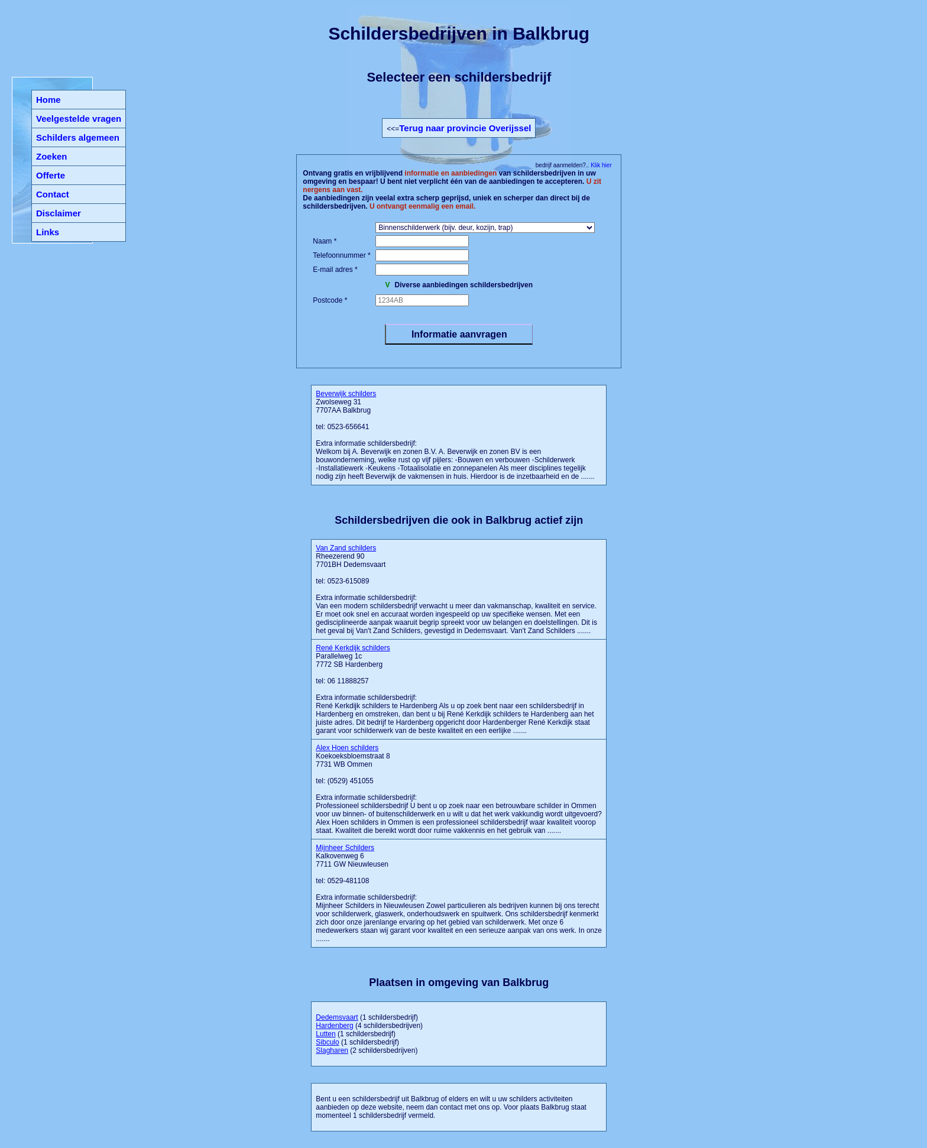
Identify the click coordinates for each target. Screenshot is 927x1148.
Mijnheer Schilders (345, 848)
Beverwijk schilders (346, 394)
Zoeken (51, 156)
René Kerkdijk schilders (353, 648)
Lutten (325, 1034)
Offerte (50, 175)
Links (47, 232)
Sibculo (327, 1042)
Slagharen (332, 1050)
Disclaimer (58, 213)
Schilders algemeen (77, 137)
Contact (52, 194)
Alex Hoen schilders (347, 748)
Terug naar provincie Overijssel (465, 128)
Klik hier (600, 165)
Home (48, 100)
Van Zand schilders (346, 548)
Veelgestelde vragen (78, 118)
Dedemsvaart (337, 1017)
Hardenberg (334, 1025)
